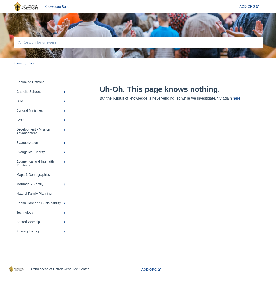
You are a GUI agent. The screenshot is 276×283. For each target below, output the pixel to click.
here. (237, 98)
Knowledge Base (56, 6)
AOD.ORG (151, 269)
